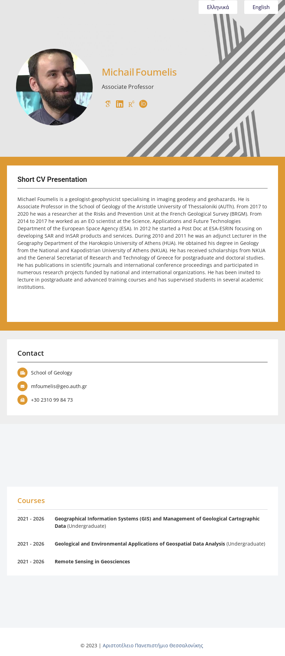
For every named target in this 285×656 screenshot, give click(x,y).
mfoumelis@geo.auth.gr (59, 386)
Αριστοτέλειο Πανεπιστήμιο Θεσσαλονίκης (153, 645)
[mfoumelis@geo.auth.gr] (22, 386)
